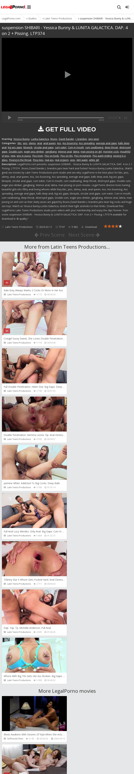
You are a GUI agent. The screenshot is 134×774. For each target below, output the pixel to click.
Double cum (16, 151)
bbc (20, 143)
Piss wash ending (102, 155)
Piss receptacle (82, 155)
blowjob (27, 147)
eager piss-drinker (34, 151)
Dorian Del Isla (14, 690)
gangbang (51, 151)
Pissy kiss (38, 160)
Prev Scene (49, 234)
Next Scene (84, 234)
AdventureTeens (81, 593)
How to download (51, 754)
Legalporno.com (14, 7)
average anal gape (106, 143)
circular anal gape (44, 147)
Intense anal (65, 151)
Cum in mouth (76, 147)
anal (39, 143)
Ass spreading (87, 143)
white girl (94, 160)
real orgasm (62, 160)
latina (76, 151)
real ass (49, 160)
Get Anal (77, 690)
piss (25, 143)
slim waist (82, 160)
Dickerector (79, 545)
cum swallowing (94, 147)
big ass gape (15, 147)
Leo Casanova (14, 593)
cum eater (60, 147)
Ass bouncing (69, 143)
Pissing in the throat (20, 160)
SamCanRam (79, 642)
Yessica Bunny (21, 139)
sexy (72, 160)
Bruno (53, 139)
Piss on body (51, 155)
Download (89, 227)
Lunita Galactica (40, 139)
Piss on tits (66, 155)
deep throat (111, 147)
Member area (26, 754)
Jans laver (93, 139)
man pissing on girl (91, 151)
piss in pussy (24, 155)
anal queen (49, 143)
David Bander (66, 139)
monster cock (111, 151)
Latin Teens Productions (19, 227)
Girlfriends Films (15, 545)
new (13, 155)
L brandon (81, 139)
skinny (32, 143)
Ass (59, 143)
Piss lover (37, 155)
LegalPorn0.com (27, 764)
